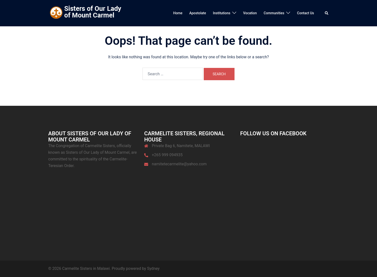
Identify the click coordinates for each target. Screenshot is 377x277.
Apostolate (197, 13)
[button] (327, 13)
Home (178, 13)
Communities (274, 13)
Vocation (250, 13)
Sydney (153, 268)
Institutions (221, 13)
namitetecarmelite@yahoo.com (179, 164)
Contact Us (305, 13)
